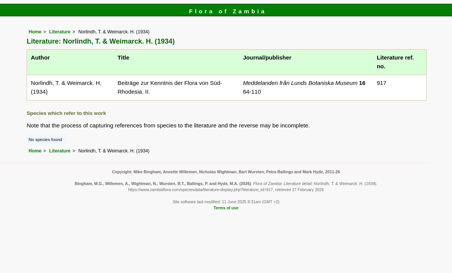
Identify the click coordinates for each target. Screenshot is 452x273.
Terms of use (225, 208)
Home (34, 32)
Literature (60, 32)
